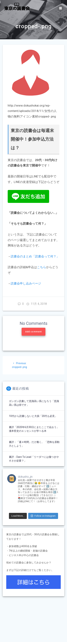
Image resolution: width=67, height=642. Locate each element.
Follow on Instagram (43, 515)
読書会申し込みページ (26, 283)
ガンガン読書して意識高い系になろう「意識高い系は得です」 (34, 403)
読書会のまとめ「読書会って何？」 (35, 256)
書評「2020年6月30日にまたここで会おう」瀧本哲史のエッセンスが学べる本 (34, 429)
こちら (41, 267)
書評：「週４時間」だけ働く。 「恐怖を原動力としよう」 (34, 444)
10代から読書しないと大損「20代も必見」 (33, 416)
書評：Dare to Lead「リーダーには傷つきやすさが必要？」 (34, 458)
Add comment (33, 331)
